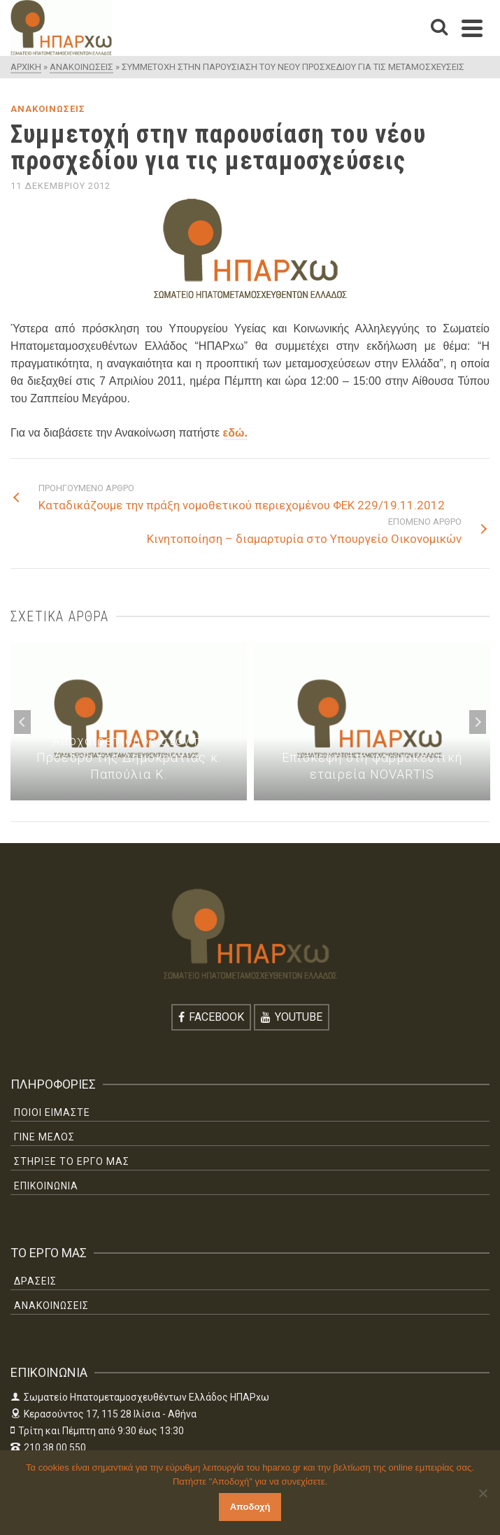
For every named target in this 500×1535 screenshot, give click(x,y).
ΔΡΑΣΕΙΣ (35, 1281)
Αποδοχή (250, 1506)
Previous (22, 722)
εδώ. (235, 433)
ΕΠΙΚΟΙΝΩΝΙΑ (46, 1185)
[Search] (439, 28)
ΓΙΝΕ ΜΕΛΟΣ (44, 1137)
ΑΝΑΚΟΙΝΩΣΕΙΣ (47, 109)
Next (477, 722)
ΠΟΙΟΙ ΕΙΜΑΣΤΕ (52, 1112)
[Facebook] (211, 1017)
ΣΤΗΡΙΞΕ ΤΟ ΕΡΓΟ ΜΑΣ (71, 1161)
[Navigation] (472, 28)
